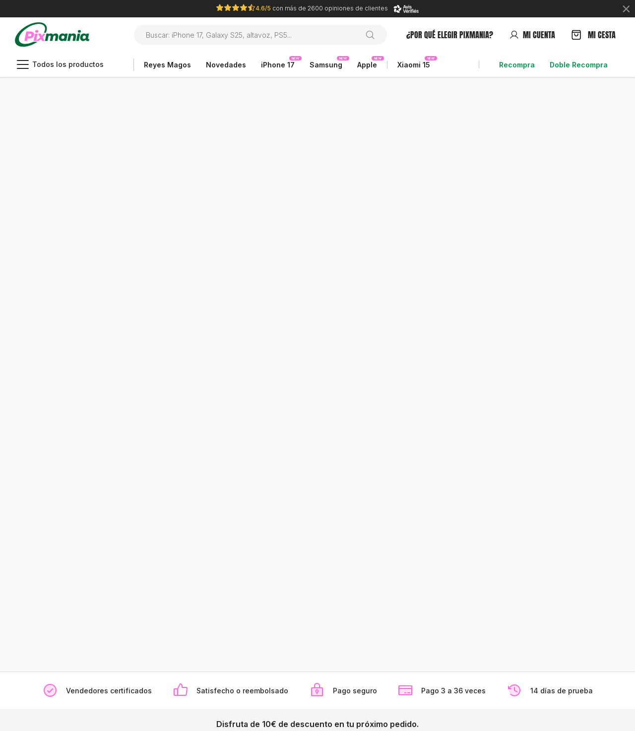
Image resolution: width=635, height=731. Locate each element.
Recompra (517, 65)
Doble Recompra (579, 65)
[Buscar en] (373, 35)
